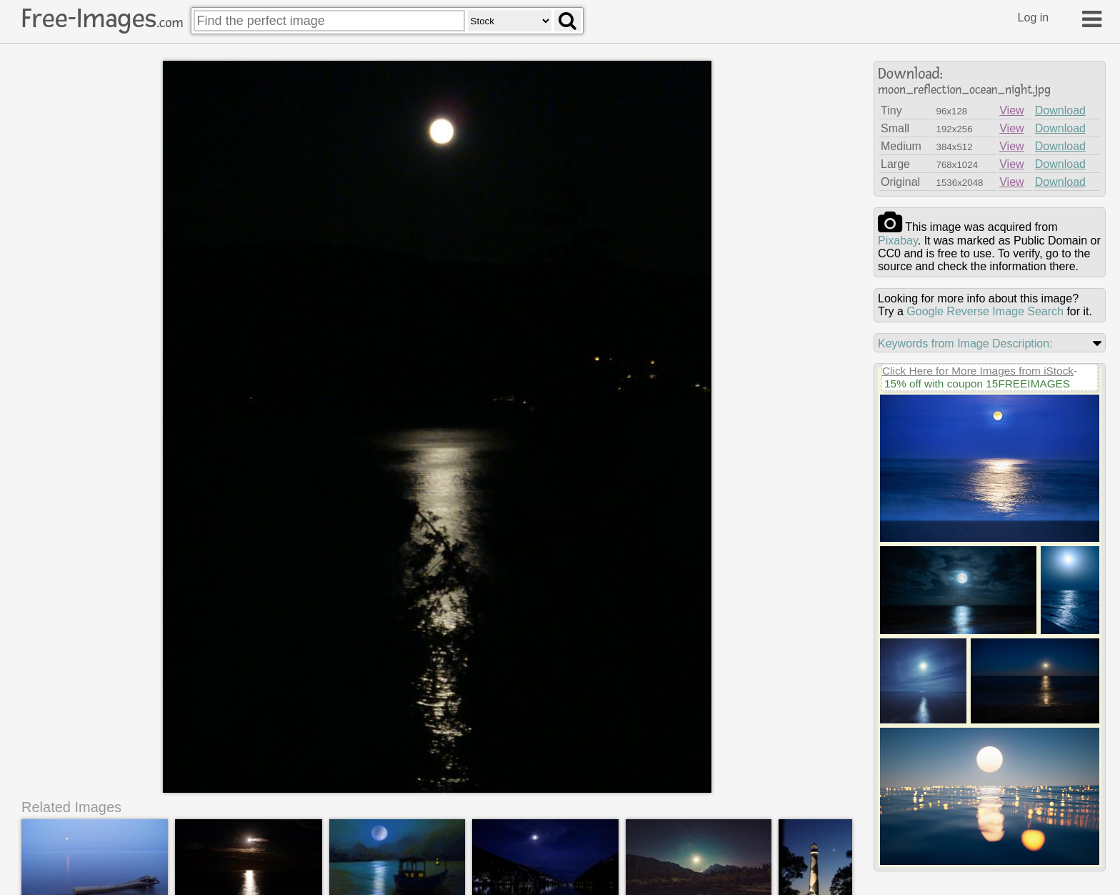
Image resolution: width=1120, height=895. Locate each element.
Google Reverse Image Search (985, 311)
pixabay (898, 240)
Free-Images (102, 18)
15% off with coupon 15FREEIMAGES (977, 383)
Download (1060, 110)
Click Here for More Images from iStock (978, 371)
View (1011, 110)
